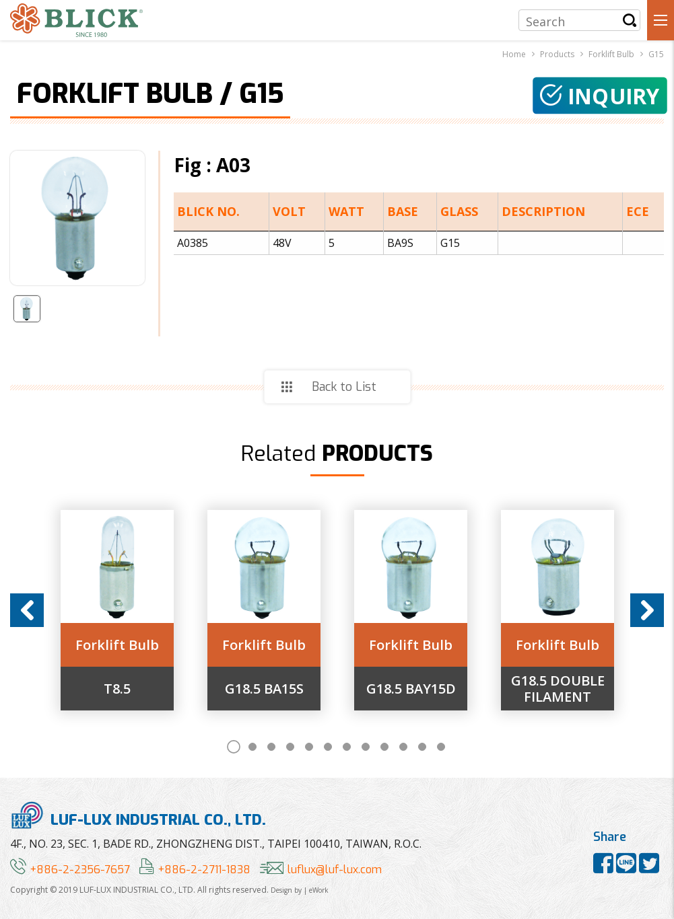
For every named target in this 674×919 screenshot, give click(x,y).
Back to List (344, 387)
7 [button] (347, 747)
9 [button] (384, 747)
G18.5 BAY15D (411, 689)
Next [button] (647, 610)
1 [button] (234, 747)
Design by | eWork (300, 890)
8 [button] (366, 747)
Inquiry (600, 95)
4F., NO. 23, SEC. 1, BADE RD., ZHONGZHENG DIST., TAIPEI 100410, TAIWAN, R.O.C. (216, 843)
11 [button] (422, 747)
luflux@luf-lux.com (321, 869)
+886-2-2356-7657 (70, 869)
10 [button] (403, 747)
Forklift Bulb (117, 645)
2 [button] (252, 747)
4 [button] (290, 747)
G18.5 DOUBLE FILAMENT (558, 689)
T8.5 (117, 689)
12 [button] (441, 747)
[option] (117, 610)
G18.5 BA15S (264, 689)
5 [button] (309, 747)
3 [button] (271, 747)
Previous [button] (27, 610)
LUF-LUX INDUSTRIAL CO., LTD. (138, 815)
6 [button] (328, 747)
